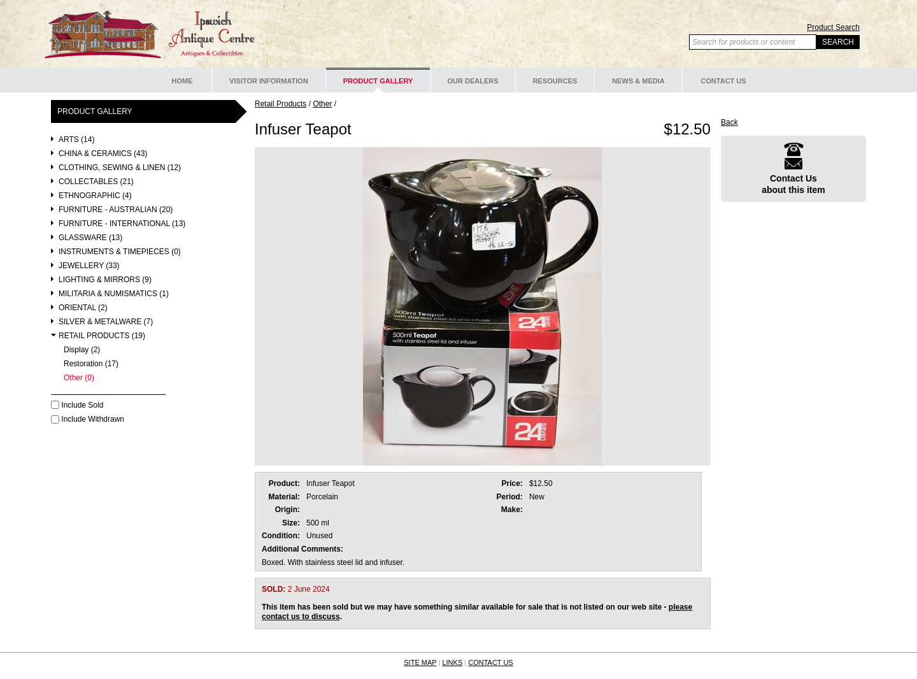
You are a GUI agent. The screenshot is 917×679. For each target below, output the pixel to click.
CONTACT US (490, 662)
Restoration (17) (91, 364)
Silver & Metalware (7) (106, 322)
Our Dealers (472, 81)
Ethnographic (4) (95, 196)
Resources (555, 81)
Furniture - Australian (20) (116, 210)
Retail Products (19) (102, 336)
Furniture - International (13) (122, 224)
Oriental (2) (83, 308)
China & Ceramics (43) (103, 154)
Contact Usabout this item (793, 168)
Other (322, 103)
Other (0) (79, 378)
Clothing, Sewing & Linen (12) (120, 168)
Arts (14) (76, 140)
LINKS (452, 662)
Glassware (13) (90, 238)
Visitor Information (268, 81)
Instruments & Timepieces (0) (120, 252)
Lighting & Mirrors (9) (105, 280)
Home (182, 81)
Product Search (833, 27)
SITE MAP (420, 662)
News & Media (638, 81)
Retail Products (280, 103)
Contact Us (723, 81)
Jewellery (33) (89, 266)
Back (729, 122)
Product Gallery (378, 81)
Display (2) (82, 350)
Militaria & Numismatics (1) (114, 294)
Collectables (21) (96, 182)
